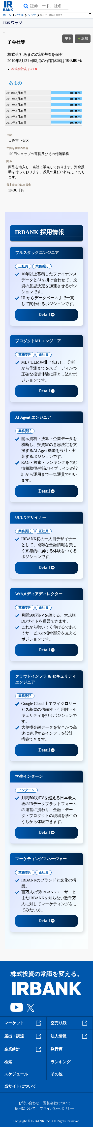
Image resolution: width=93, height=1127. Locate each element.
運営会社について (57, 1103)
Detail (46, 314)
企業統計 (23, 1049)
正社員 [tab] (23, 266)
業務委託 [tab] (41, 266)
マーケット (23, 1023)
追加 (82, 38)
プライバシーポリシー (57, 1108)
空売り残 (70, 1023)
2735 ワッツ (12, 23)
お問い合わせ (28, 1103)
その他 (56, 1074)
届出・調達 (23, 1036)
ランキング (60, 1062)
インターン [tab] (26, 790)
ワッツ (32, 14)
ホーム (7, 14)
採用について (25, 1108)
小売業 (19, 14)
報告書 (56, 1049)
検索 (8, 1062)
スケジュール (16, 1074)
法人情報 (70, 1036)
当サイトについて (20, 1086)
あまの (15, 83)
